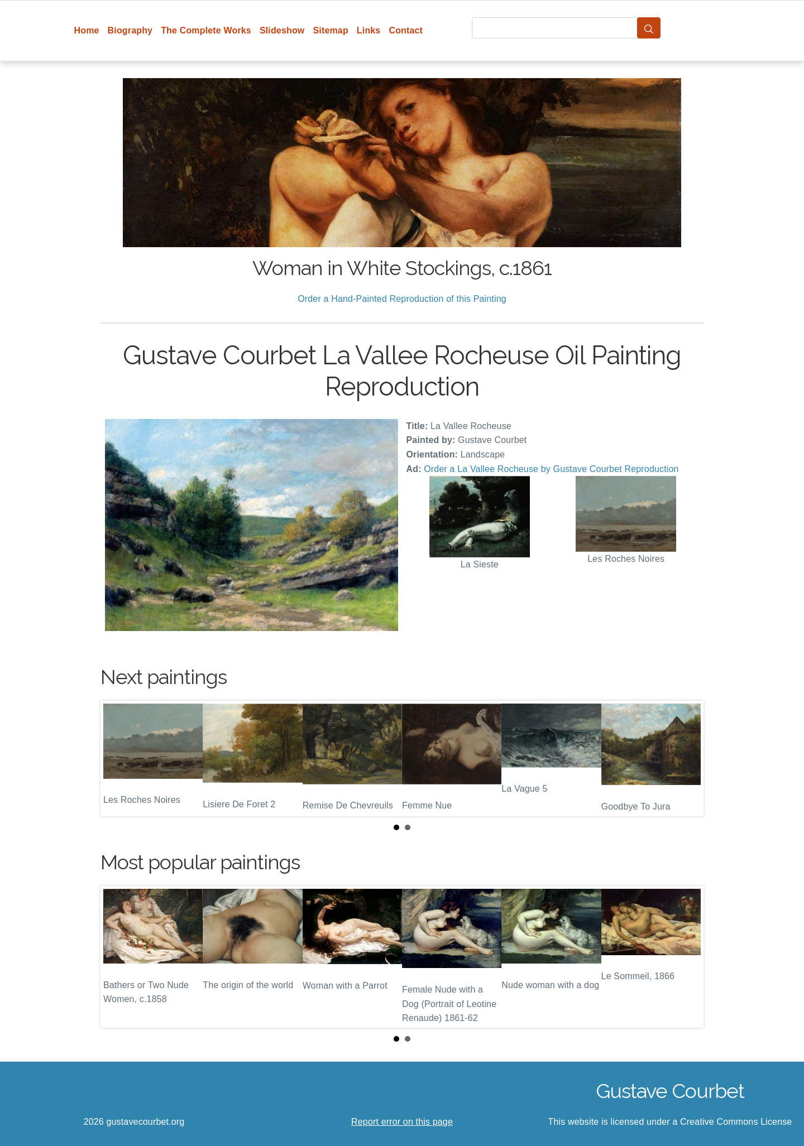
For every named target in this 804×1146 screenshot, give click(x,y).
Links (369, 30)
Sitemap (330, 30)
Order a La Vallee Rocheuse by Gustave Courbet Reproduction (551, 469)
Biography (130, 30)
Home (86, 30)
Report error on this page (402, 1121)
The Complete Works (206, 30)
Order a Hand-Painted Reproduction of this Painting (402, 299)
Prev (118, 759)
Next (686, 759)
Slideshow (282, 30)
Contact (406, 30)
